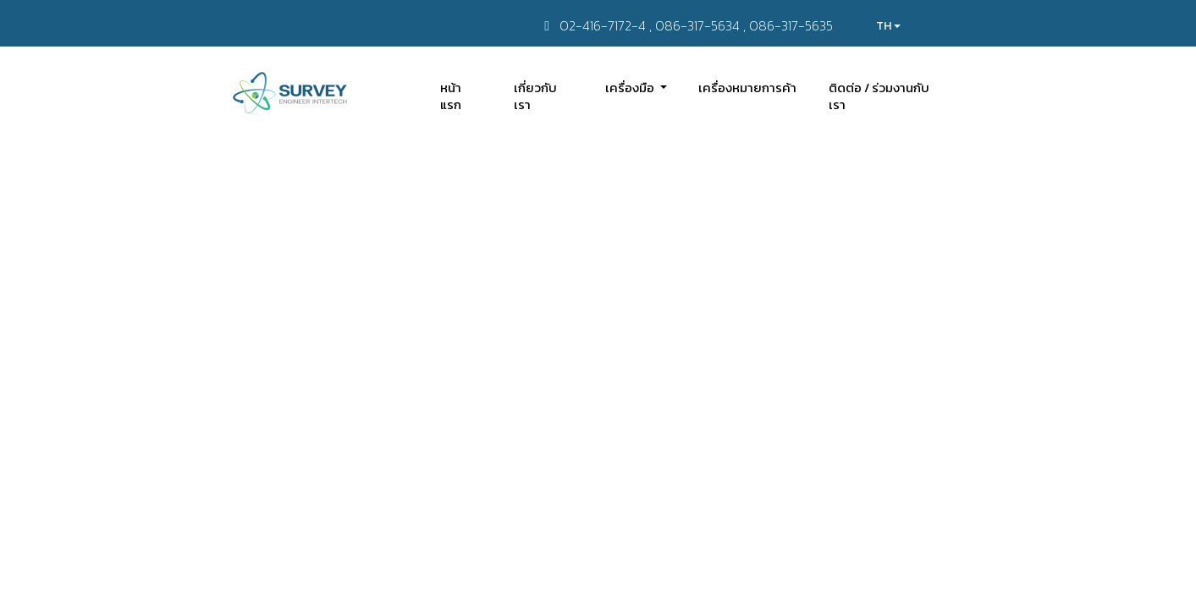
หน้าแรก (450, 96)
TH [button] (888, 26)
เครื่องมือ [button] (631, 87)
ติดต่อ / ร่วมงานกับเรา (879, 96)
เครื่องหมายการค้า (747, 87)
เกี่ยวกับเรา (535, 96)
